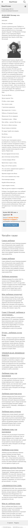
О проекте (10, 522)
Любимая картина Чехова (12, 468)
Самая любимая (8, 241)
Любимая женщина (10, 276)
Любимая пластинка (10, 450)
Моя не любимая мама (11, 503)
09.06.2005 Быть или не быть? (19, 527)
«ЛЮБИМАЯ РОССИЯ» (12, 486)
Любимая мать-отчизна (11, 411)
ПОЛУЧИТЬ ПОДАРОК (10, 225)
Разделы (16, 522)
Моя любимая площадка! (12, 294)
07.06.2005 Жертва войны (8, 527)
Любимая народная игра (12, 394)
